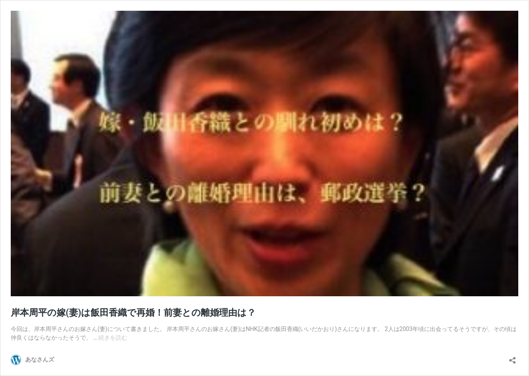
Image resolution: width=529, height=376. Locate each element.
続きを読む (112, 337)
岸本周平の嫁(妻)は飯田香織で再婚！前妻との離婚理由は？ (133, 312)
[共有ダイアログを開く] (512, 357)
